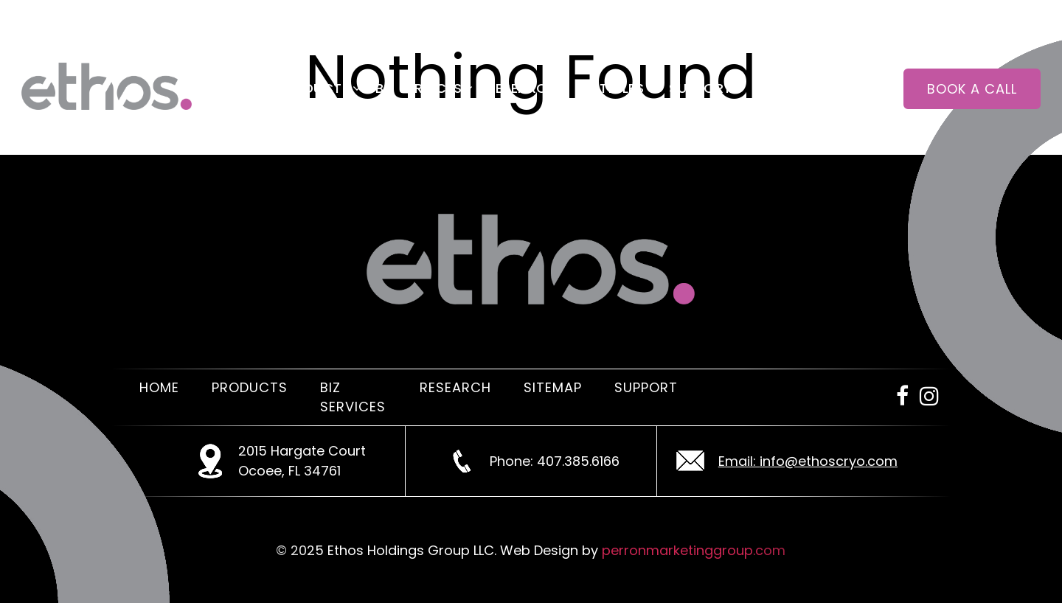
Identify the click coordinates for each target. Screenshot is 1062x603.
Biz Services (418, 88)
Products (312, 88)
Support (700, 88)
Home (230, 88)
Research (521, 88)
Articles (612, 88)
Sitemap (553, 387)
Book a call (972, 89)
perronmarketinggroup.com (693, 550)
